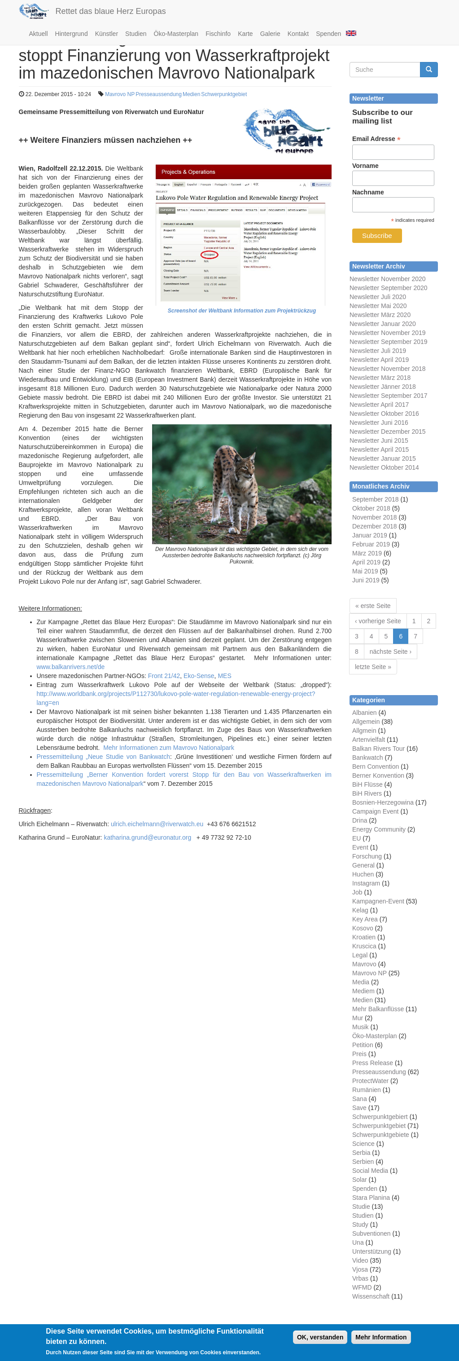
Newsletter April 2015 (379, 449)
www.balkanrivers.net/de (71, 666)
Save (359, 1107)
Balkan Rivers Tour (378, 748)
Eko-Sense (199, 675)
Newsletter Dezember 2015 (388, 431)
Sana (359, 1098)
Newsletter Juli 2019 (378, 350)
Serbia (361, 1152)
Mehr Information (381, 1340)
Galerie (270, 33)
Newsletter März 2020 (380, 314)
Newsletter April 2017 (379, 404)
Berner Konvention (378, 775)
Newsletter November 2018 (388, 368)
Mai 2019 (365, 571)
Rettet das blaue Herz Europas (111, 11)
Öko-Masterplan (176, 33)
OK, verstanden (320, 1340)
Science (363, 1143)
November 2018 (374, 517)
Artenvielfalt (368, 739)
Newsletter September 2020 (389, 287)
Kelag (360, 910)
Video (360, 1260)
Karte (245, 33)
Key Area (365, 919)
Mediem (363, 991)
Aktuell (38, 33)
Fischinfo (218, 33)
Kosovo (362, 928)
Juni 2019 (366, 580)
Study (360, 1224)
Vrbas (360, 1278)
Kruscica (364, 946)
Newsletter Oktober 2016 (384, 413)
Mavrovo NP (120, 94)
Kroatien (364, 937)
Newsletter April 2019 (379, 359)
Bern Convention (375, 766)
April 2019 (366, 562)
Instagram (366, 883)
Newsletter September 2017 (389, 395)
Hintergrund (71, 33)
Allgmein (364, 730)
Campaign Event (375, 811)
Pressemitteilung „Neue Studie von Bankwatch (103, 756)
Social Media (370, 1170)
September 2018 (375, 499)
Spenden (328, 33)
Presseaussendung (159, 94)
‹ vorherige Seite (378, 621)
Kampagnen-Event (378, 901)
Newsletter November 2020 (388, 278)
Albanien (364, 712)
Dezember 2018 (374, 526)
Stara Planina (371, 1197)
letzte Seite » (373, 666)
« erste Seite (373, 605)
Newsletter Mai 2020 (378, 305)
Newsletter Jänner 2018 (383, 386)
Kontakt (298, 33)
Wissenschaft (370, 1296)
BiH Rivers (367, 793)
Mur (357, 1018)
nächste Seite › (390, 651)
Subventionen (371, 1233)
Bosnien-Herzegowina (383, 802)
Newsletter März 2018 (380, 377)
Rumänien (366, 1089)
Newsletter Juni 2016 (379, 422)
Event (360, 847)
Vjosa (360, 1269)
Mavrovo (364, 964)
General (363, 865)
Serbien (363, 1161)
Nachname (368, 192)
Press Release (372, 1062)
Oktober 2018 (371, 508)
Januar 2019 (369, 535)
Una (358, 1242)
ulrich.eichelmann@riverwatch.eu (157, 824)
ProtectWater (370, 1080)
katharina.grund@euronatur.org (147, 837)
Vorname (365, 165)
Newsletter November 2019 (388, 332)
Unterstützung (371, 1251)
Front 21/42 (164, 675)
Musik (360, 1027)
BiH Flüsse (367, 784)
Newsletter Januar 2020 (383, 323)
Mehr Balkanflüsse (378, 1009)
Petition (362, 1044)
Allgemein (366, 721)
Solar (359, 1179)
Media (360, 982)
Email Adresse (376, 139)
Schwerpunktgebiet (224, 94)
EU (356, 838)
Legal (359, 955)
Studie (361, 1206)
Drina (359, 820)
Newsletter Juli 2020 (378, 296)
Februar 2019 (371, 544)
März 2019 (367, 553)
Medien (191, 94)
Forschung (367, 856)
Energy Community (379, 829)
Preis (359, 1053)
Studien (135, 33)
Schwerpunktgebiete (380, 1134)
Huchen (363, 874)
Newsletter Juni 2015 (379, 440)
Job (357, 892)
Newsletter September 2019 (389, 341)
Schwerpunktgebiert (380, 1116)
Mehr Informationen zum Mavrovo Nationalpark (168, 747)
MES (224, 675)
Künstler (106, 33)
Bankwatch (367, 757)
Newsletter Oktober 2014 (384, 467)
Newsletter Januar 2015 (383, 458)
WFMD (362, 1287)
